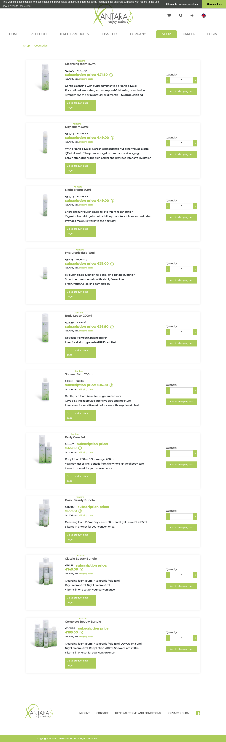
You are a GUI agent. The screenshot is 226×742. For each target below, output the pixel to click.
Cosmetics (109, 34)
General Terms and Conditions (138, 713)
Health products (73, 34)
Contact (102, 713)
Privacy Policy (178, 713)
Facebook (199, 714)
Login (212, 34)
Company (138, 34)
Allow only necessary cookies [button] (182, 4)
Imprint (84, 713)
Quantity (171, 74)
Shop (166, 34)
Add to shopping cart (181, 91)
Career (189, 34)
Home (14, 34)
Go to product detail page (78, 105)
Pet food (38, 34)
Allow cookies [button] (214, 4)
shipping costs (86, 79)
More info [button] (25, 6)
